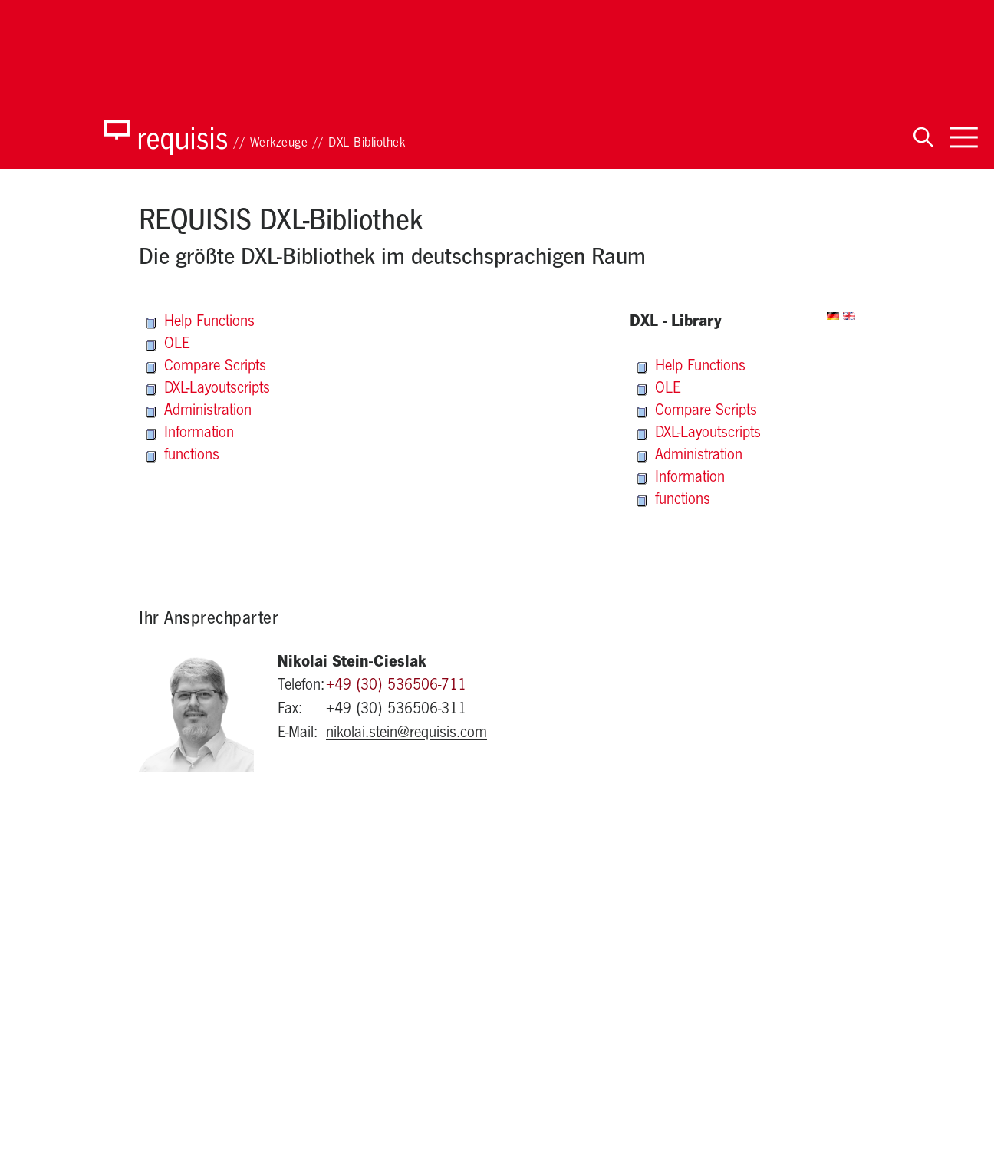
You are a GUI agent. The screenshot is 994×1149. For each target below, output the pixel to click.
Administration (199, 411)
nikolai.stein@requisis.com (406, 734)
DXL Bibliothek (366, 144)
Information (190, 434)
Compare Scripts (206, 367)
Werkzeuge (279, 144)
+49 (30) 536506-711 (396, 686)
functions (182, 456)
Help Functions (200, 322)
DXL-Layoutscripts (208, 389)
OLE (168, 345)
